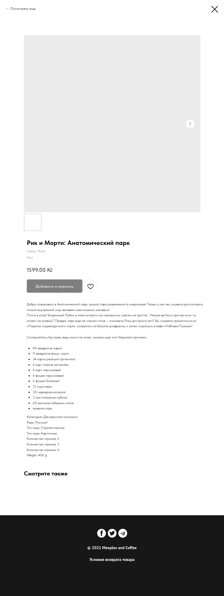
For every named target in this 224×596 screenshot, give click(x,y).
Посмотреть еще (23, 8)
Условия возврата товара (112, 559)
